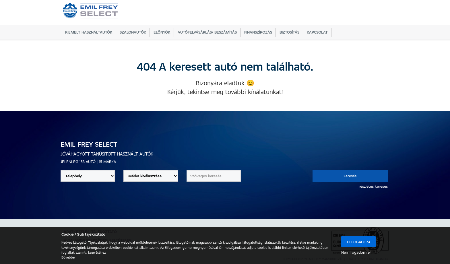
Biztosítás (289, 32)
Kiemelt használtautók (88, 32)
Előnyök (162, 32)
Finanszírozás (258, 32)
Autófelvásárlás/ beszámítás (207, 32)
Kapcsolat (317, 32)
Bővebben (69, 257)
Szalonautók (133, 32)
